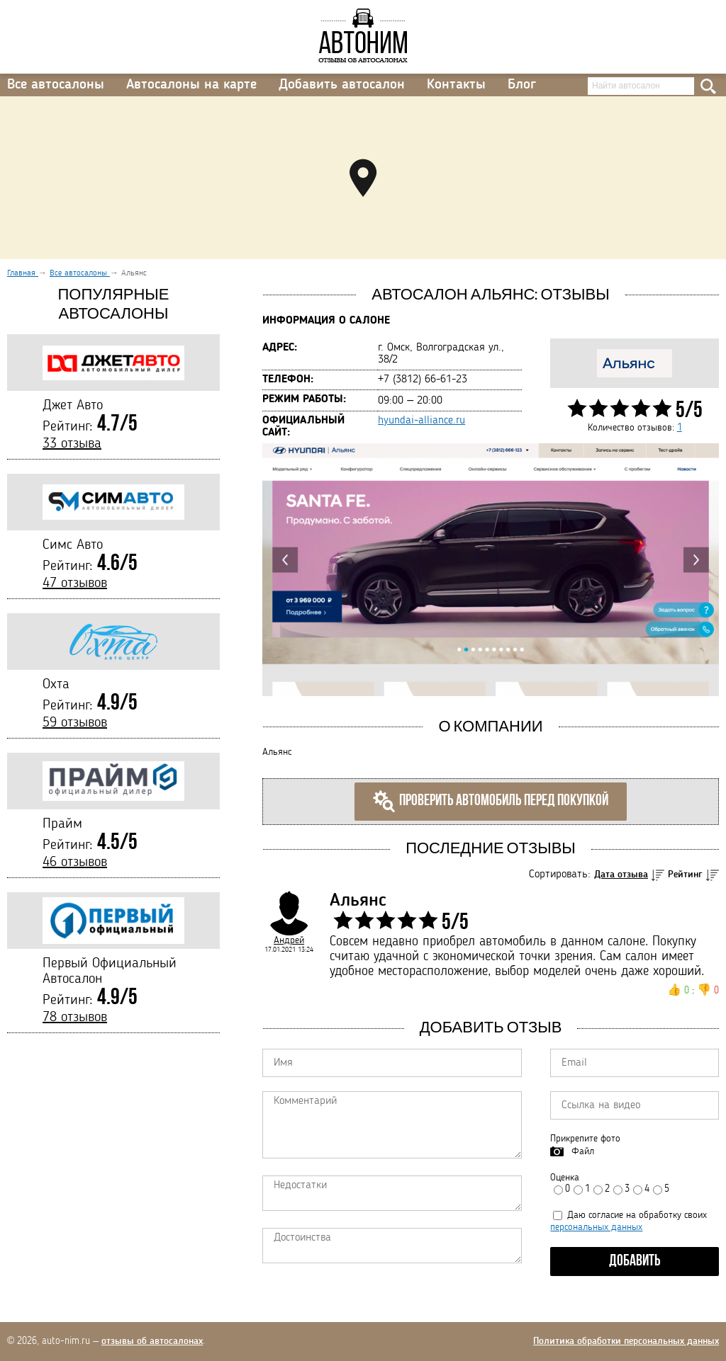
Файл (582, 1151)
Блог (522, 85)
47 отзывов (75, 583)
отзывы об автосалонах (152, 1341)
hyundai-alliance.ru (421, 420)
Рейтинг (685, 874)
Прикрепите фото (585, 1139)
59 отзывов (75, 723)
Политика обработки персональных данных (626, 1341)
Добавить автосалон (342, 85)
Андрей (289, 940)
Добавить (635, 1261)
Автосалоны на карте (191, 85)
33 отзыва (72, 444)
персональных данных (596, 1227)
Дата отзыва (621, 874)
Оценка (564, 1178)
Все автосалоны (55, 85)
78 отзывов (75, 1017)
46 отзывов (75, 862)
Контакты (456, 85)
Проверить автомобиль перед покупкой (490, 801)
